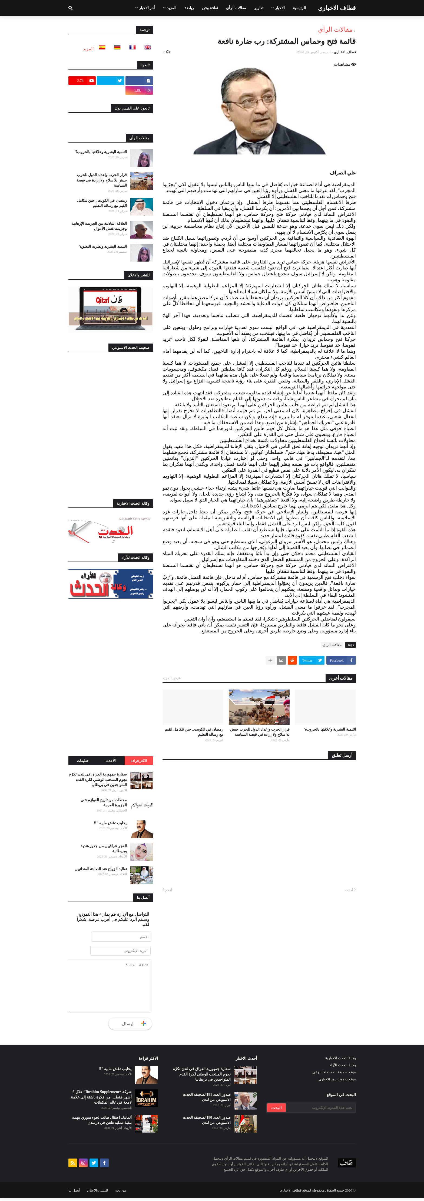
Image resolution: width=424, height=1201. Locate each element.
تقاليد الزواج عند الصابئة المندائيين (101, 869)
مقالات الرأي (335, 29)
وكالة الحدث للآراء (343, 1068)
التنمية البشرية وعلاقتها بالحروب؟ (330, 729)
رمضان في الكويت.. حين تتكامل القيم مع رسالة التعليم (194, 732)
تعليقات (82, 761)
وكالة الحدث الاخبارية (340, 1061)
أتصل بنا (74, 1193)
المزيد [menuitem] (171, 8)
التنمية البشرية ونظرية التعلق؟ (103, 247)
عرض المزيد (172, 678)
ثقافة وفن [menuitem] (210, 8)
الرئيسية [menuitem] (299, 8)
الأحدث (110, 761)
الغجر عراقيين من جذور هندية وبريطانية (104, 848)
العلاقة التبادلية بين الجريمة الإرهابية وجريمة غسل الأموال (99, 226)
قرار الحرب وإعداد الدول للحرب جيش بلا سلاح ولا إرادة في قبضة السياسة (260, 732)
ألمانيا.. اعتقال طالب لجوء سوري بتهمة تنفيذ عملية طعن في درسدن (102, 1123)
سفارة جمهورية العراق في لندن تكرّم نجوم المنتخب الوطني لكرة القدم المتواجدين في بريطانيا (98, 779)
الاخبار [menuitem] (280, 8)
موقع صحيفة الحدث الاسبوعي (334, 1075)
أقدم (168, 890)
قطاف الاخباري (337, 8)
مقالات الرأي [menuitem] (236, 8)
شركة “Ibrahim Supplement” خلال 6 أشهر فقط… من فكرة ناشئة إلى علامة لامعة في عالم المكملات (101, 1100)
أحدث (349, 890)
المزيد (88, 49)
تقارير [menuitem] (258, 8)
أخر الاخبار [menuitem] (147, 8)
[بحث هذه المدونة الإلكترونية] (320, 1110)
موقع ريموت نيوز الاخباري (337, 1082)
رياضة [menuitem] (189, 8)
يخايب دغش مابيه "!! (110, 823)
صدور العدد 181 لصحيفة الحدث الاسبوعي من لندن (207, 1100)
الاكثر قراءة (139, 761)
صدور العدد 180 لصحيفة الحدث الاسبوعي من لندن (207, 1123)
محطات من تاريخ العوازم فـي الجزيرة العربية (104, 802)
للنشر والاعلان (97, 1193)
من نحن (120, 1193)
